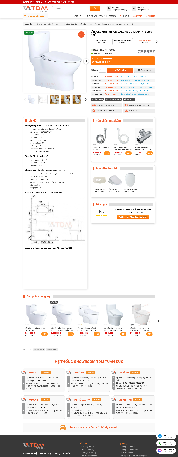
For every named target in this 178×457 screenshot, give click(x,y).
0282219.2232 (111, 91)
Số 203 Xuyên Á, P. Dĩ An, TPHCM (133, 77)
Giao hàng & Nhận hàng (130, 432)
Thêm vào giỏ (144, 70)
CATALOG (112, 16)
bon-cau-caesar (52, 302)
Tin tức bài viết (87, 429)
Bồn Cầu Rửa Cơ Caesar (113, 99)
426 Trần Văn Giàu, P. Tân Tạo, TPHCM (135, 94)
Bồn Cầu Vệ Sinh (54, 24)
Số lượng (94, 70)
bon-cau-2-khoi (39, 302)
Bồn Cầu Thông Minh (70, 24)
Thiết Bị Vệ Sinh (40, 24)
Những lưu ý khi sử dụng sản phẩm (134, 409)
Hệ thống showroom (89, 409)
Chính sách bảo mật (128, 423)
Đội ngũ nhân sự (87, 403)
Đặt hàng (120, 70)
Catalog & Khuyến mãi (89, 432)
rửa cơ (58, 129)
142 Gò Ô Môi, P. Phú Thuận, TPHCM (135, 84)
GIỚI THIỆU (77, 16)
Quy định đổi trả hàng (129, 429)
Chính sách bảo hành (129, 426)
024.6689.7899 (111, 87)
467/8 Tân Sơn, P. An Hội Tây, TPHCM (135, 80)
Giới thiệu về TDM (88, 400)
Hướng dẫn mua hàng (129, 400)
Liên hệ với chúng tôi (89, 421)
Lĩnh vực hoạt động (88, 406)
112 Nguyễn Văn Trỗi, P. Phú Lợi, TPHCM (136, 91)
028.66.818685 (111, 84)
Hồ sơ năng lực (87, 412)
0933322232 (136, 16)
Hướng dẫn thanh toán (129, 403)
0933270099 (141, 336)
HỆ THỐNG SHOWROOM (95, 16)
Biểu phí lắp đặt (127, 406)
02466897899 (130, 336)
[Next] (86, 61)
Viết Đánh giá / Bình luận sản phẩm (133, 217)
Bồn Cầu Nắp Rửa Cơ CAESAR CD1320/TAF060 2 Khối (113, 24)
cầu (35, 138)
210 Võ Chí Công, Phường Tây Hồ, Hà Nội (136, 87)
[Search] (95, 8)
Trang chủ (28, 24)
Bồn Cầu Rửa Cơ (86, 24)
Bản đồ (46, 325)
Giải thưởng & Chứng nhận (91, 415)
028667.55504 (111, 80)
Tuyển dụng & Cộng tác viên (92, 418)
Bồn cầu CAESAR (97, 99)
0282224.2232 (111, 94)
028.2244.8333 (111, 77)
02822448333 (149, 16)
